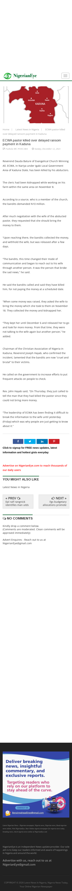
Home (6, 129)
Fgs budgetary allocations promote (54, 503)
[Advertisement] (36, 35)
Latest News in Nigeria (28, 129)
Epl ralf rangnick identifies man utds (17, 503)
